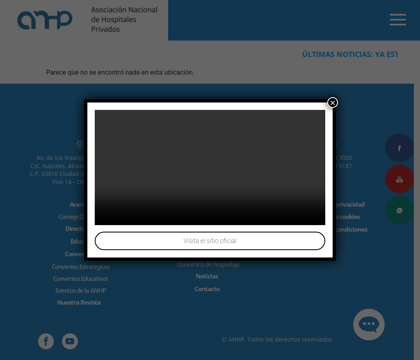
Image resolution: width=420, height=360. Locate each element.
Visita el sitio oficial (209, 241)
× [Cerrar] (333, 102)
